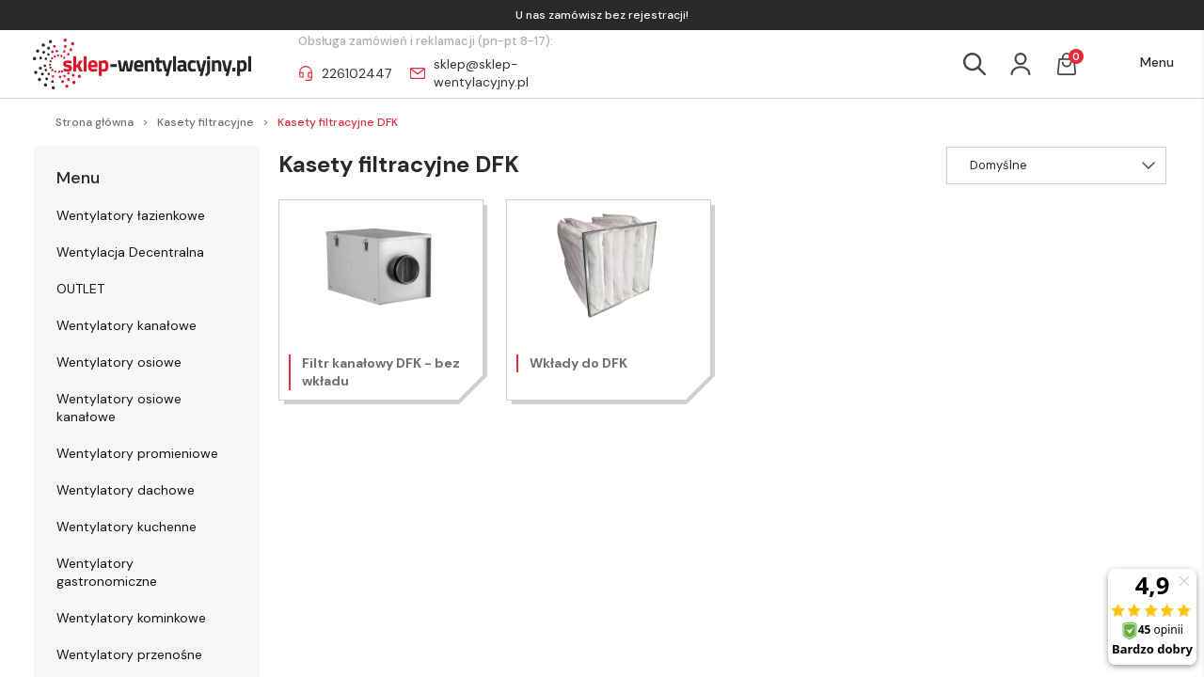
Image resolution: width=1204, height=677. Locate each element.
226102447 (356, 73)
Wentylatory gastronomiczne (106, 572)
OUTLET (80, 288)
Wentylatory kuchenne (126, 526)
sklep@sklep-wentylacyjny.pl (481, 72)
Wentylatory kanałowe (126, 325)
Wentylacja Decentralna (130, 252)
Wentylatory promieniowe (137, 453)
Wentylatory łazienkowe (130, 215)
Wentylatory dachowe (125, 489)
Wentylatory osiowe (119, 362)
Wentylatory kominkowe (131, 617)
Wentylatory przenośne (129, 654)
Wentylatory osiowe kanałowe (119, 407)
